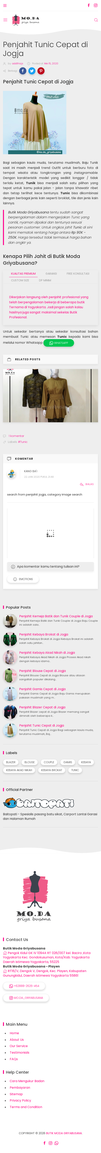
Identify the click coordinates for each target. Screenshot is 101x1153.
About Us (17, 1039)
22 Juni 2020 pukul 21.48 (39, 477)
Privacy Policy (20, 1100)
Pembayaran (20, 1087)
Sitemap (16, 1094)
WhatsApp (58, 343)
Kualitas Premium (23, 274)
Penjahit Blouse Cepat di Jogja (42, 671)
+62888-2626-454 (24, 986)
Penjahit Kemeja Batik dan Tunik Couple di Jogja (56, 616)
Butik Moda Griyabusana (64, 1133)
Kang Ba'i (30, 471)
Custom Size (20, 280)
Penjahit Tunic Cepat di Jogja (41, 725)
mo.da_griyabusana (26, 998)
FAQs (14, 1059)
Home (14, 1033)
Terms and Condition (26, 1107)
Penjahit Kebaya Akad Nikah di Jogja (47, 652)
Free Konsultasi (78, 274)
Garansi (51, 274)
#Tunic (23, 442)
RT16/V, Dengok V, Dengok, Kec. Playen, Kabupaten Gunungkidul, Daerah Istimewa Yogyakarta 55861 (44, 973)
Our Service (19, 1046)
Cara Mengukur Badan (27, 1081)
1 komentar (16, 436)
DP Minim (45, 280)
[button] (22, 70)
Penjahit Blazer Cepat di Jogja (42, 707)
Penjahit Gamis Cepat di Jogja (42, 689)
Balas (87, 484)
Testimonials (19, 1052)
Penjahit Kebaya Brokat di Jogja (43, 634)
